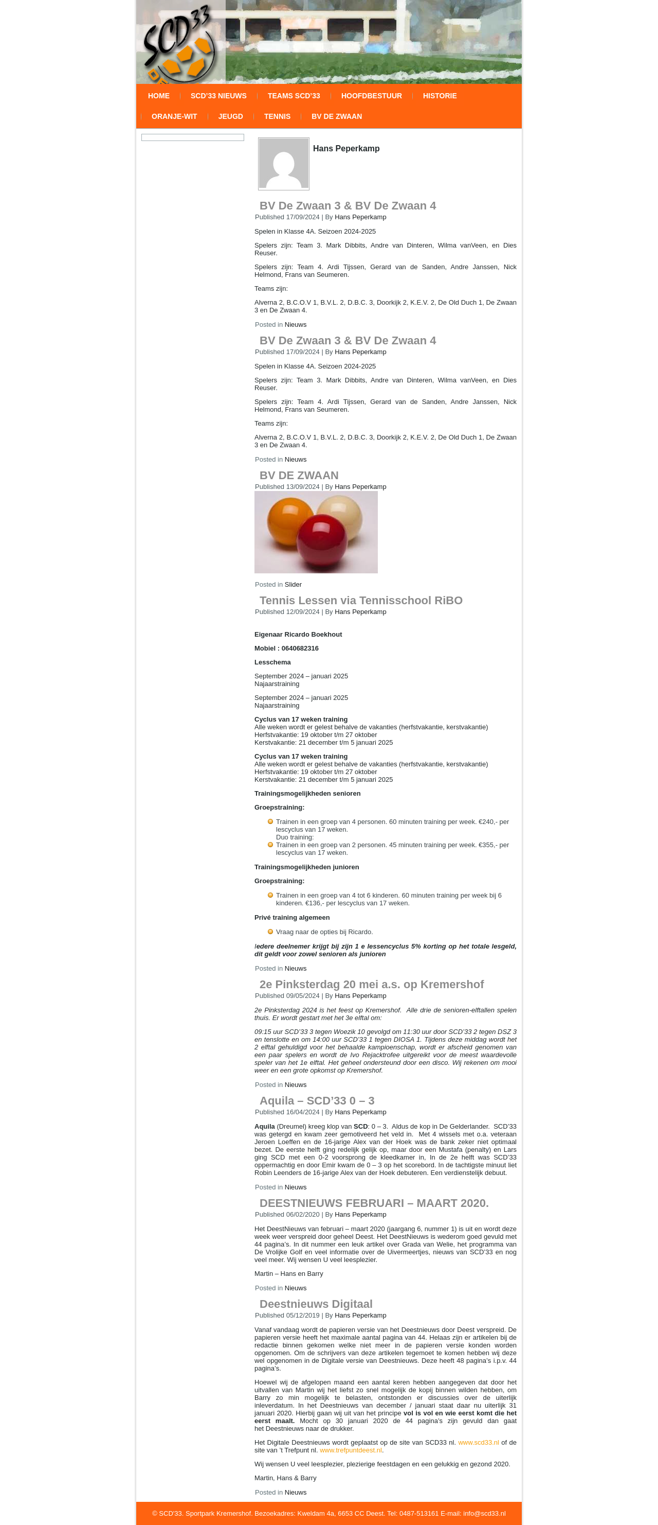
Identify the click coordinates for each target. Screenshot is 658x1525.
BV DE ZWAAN (299, 475)
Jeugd (230, 116)
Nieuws (296, 324)
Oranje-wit (174, 116)
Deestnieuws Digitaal (316, 1304)
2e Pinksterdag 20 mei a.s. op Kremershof (372, 984)
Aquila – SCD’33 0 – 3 (317, 1100)
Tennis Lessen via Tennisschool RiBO (361, 600)
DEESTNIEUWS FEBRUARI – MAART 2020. (374, 1203)
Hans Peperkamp (360, 217)
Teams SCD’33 (294, 96)
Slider (293, 584)
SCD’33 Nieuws (219, 96)
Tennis (277, 116)
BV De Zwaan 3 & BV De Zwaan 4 (348, 205)
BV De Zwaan (337, 116)
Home (159, 96)
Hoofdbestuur (371, 96)
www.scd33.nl (478, 1442)
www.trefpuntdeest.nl (351, 1450)
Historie (440, 96)
